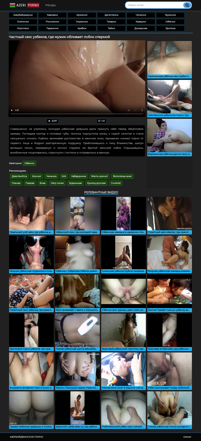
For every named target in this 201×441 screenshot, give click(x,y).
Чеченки (141, 15)
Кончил (36, 176)
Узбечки (170, 21)
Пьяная (16, 183)
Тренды (50, 5)
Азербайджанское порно (26, 437)
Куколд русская (96, 183)
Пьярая (30, 183)
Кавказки (52, 15)
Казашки (141, 21)
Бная (43, 183)
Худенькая (75, 183)
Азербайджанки (23, 15)
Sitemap (187, 437)
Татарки (111, 21)
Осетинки (23, 21)
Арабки (81, 28)
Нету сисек (57, 183)
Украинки (82, 21)
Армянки (81, 15)
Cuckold (115, 183)
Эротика (170, 28)
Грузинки (170, 15)
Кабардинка (78, 176)
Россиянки (52, 21)
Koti (64, 176)
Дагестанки (111, 15)
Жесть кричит (99, 176)
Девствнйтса (19, 176)
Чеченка (51, 176)
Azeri (24, 5)
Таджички (52, 28)
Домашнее (140, 28)
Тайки (111, 28)
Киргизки (23, 28)
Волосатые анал (122, 176)
